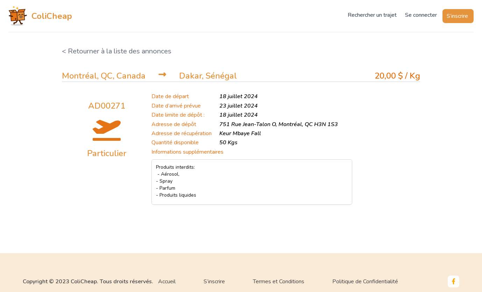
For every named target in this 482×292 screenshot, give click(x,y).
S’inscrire (457, 16)
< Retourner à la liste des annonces (116, 51)
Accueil (167, 281)
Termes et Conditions (278, 281)
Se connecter (421, 15)
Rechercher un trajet (372, 15)
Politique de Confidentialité (365, 281)
